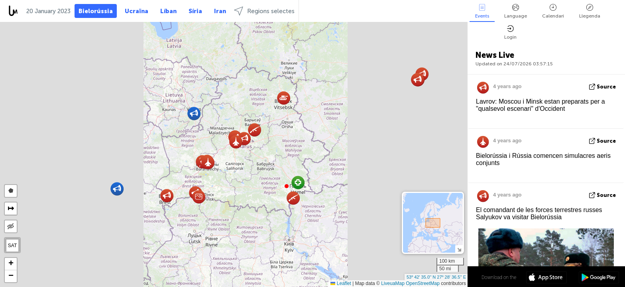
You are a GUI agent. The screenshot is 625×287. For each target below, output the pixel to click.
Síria (195, 11)
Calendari (553, 11)
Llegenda (589, 11)
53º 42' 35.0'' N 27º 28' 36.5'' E (436, 277)
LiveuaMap (393, 283)
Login (510, 32)
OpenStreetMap (423, 283)
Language (515, 11)
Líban (168, 11)
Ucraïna (136, 11)
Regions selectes (264, 11)
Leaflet (340, 283)
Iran (220, 11)
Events (482, 11)
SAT (12, 245)
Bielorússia (96, 11)
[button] (287, 186)
